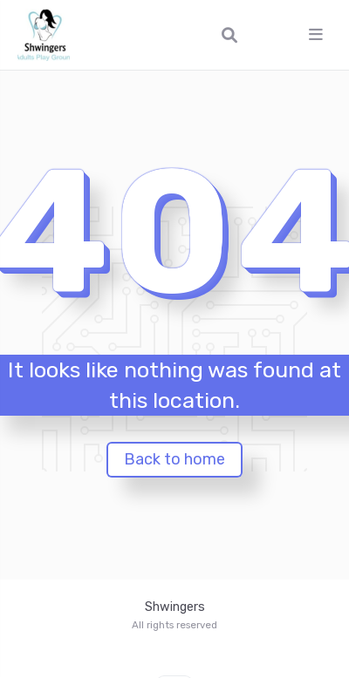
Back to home (174, 459)
